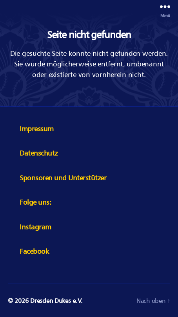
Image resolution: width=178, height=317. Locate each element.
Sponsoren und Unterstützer (63, 178)
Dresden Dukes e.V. (56, 300)
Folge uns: (35, 202)
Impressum (37, 129)
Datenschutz (39, 153)
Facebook (34, 251)
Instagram (35, 227)
